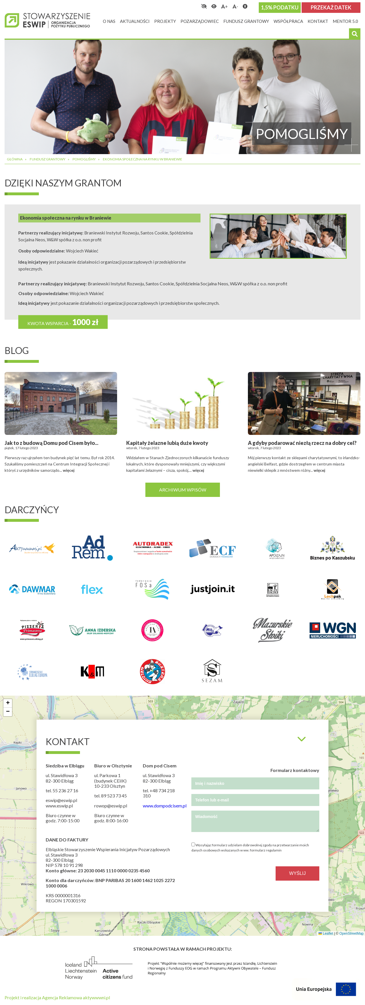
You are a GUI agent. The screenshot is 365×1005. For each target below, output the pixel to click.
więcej (69, 470)
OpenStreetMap (351, 934)
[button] (7, 703)
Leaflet (325, 934)
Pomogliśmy (84, 159)
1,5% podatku (279, 7)
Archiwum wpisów (182, 489)
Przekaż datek (331, 7)
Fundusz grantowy (47, 159)
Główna (15, 159)
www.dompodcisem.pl (164, 805)
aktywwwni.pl (96, 997)
